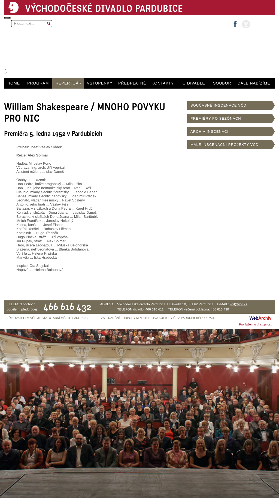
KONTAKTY (162, 83)
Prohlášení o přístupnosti (255, 324)
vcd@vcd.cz (238, 304)
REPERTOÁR (69, 83)
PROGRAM (38, 83)
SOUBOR (222, 83)
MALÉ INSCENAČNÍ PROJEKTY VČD (224, 145)
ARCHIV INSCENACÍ (209, 131)
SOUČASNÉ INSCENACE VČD (218, 105)
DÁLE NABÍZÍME (254, 83)
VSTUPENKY (100, 83)
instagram (246, 24)
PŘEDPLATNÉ (132, 83)
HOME (13, 83)
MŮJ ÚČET (262, 23)
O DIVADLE (194, 83)
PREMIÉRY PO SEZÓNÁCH (215, 118)
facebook (235, 22)
